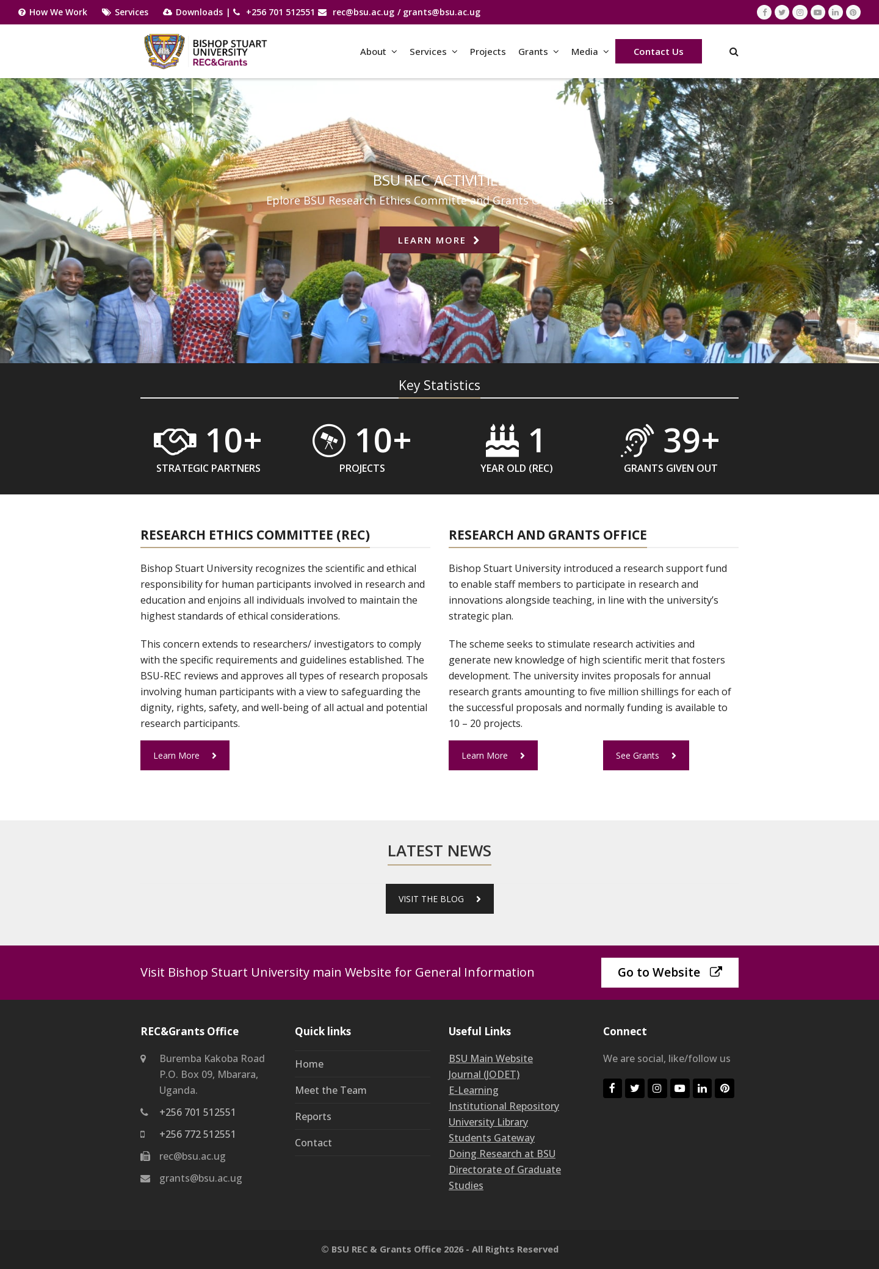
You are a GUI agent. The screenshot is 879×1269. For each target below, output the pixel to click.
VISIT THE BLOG (440, 899)
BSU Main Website (491, 1058)
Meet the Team (331, 1090)
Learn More (185, 755)
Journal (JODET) (484, 1074)
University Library (488, 1122)
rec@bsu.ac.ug (363, 12)
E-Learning (474, 1090)
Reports (313, 1116)
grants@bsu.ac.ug (441, 12)
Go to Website (670, 972)
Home (309, 1064)
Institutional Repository (504, 1106)
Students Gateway (492, 1137)
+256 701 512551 (280, 12)
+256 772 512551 (197, 1134)
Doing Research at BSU (502, 1153)
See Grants (646, 755)
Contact (313, 1142)
